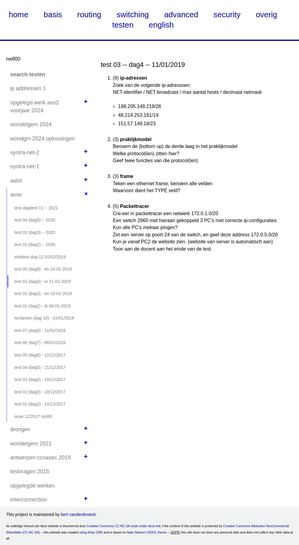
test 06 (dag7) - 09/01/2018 (40, 342)
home (18, 14)
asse (16, 195)
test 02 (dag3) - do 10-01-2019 (43, 293)
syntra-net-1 (24, 166)
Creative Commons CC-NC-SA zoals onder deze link (124, 526)
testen (122, 24)
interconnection (28, 500)
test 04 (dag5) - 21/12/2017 (40, 367)
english (161, 24)
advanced (181, 14)
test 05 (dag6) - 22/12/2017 (40, 355)
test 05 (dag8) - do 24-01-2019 (43, 269)
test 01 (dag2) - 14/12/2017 (40, 404)
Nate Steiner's (137, 532)
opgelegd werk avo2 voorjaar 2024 (34, 106)
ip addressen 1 (28, 88)
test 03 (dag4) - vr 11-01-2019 (42, 281)
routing (89, 14)
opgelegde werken (32, 486)
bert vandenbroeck (78, 514)
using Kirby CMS (91, 532)
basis (53, 14)
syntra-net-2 (24, 152)
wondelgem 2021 (31, 444)
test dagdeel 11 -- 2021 (36, 207)
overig (266, 14)
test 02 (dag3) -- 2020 (34, 232)
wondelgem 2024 (31, 124)
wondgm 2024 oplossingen (42, 139)
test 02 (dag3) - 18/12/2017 (40, 391)
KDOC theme (157, 532)
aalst (16, 181)
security (227, 14)
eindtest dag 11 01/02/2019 (40, 256)
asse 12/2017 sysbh (33, 416)
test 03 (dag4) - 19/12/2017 (40, 379)
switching (133, 14)
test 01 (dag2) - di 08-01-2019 (42, 306)
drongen (20, 429)
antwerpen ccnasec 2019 (40, 458)
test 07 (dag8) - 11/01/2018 (40, 330)
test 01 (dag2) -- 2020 (34, 244)
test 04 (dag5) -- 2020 (34, 220)
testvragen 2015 (29, 471)
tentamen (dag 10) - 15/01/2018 (44, 318)
